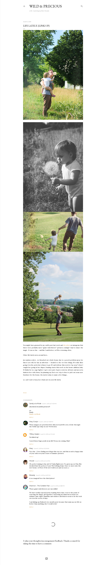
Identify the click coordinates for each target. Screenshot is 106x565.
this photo (66, 345)
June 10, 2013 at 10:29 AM (41, 448)
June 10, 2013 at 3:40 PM (42, 461)
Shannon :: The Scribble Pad (39, 486)
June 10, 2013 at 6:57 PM (43, 475)
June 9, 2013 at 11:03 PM (49, 403)
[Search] (82, 6)
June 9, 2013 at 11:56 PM (46, 421)
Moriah (31, 461)
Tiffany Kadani (34, 434)
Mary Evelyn (33, 422)
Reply (31, 417)
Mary (31, 448)
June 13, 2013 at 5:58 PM (57, 486)
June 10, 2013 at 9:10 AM (47, 434)
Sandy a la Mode (35, 403)
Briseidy (32, 475)
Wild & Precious (45, 6)
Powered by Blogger (53, 558)
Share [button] (25, 392)
